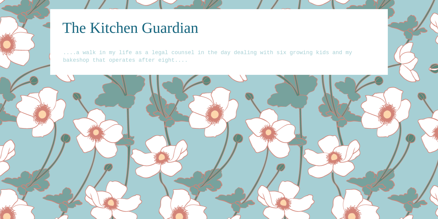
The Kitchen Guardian (130, 27)
